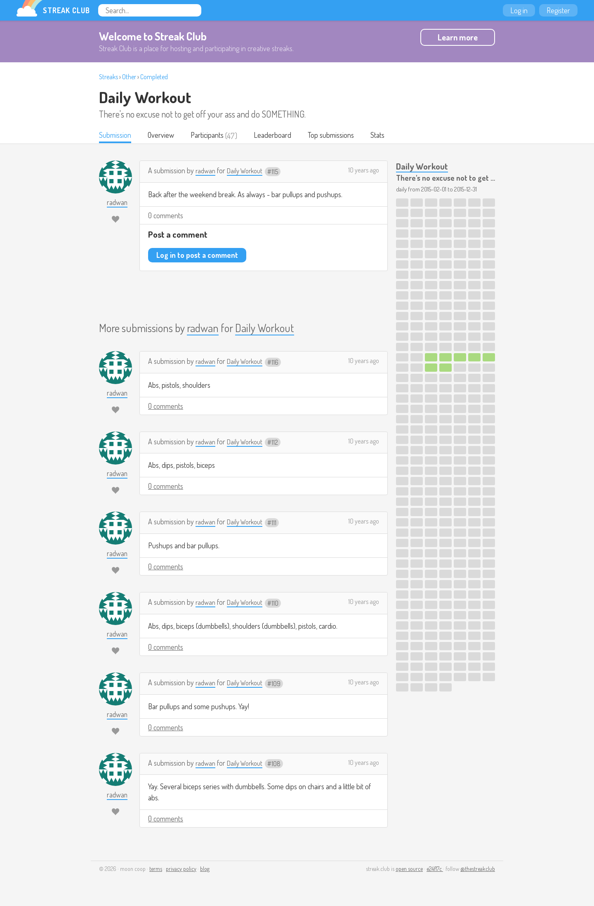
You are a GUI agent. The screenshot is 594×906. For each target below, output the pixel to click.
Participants (211, 135)
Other (129, 77)
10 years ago (363, 171)
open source (409, 869)
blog (205, 869)
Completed (154, 77)
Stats (386, 135)
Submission (116, 135)
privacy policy (181, 869)
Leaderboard (278, 135)
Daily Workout (145, 97)
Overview (163, 135)
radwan (206, 171)
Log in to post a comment (197, 255)
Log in (519, 10)
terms (155, 869)
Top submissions (338, 135)
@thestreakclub (477, 869)
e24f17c (435, 869)
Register (558, 10)
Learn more (458, 37)
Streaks (108, 77)
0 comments (165, 216)
